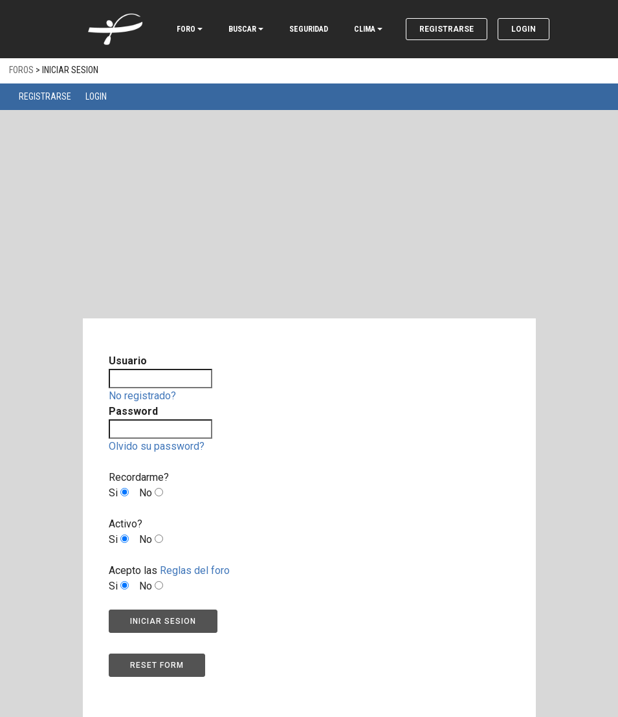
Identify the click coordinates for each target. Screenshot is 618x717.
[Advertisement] (309, 222)
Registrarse (446, 29)
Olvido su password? (156, 446)
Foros (21, 70)
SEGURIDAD (308, 29)
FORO (186, 29)
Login (523, 29)
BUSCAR (242, 29)
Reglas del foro (195, 570)
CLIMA (364, 29)
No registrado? (142, 396)
